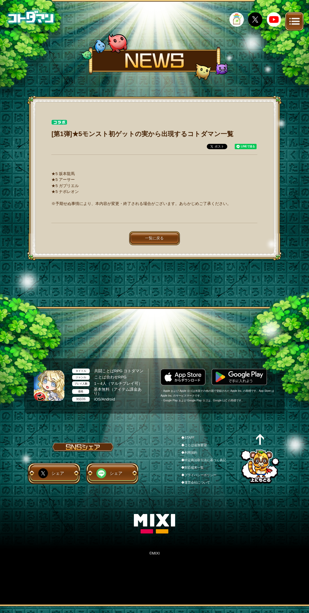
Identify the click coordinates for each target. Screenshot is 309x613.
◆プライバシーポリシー (198, 475)
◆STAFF (187, 437)
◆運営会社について (195, 482)
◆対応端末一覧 (192, 467)
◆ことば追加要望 (194, 445)
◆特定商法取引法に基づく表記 (203, 460)
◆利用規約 (189, 452)
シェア (57, 473)
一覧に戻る (154, 238)
